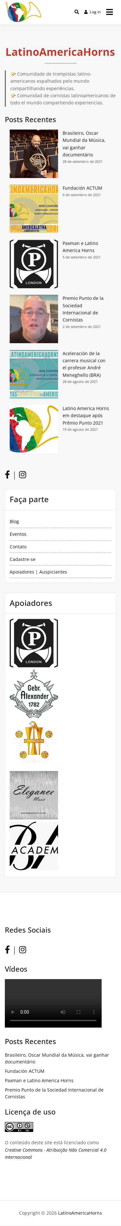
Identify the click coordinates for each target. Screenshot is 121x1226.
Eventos (18, 534)
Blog (14, 521)
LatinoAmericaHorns (80, 1213)
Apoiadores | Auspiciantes (38, 572)
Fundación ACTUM (82, 188)
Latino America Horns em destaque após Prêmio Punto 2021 (86, 415)
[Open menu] (109, 12)
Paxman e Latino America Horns (39, 1080)
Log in (92, 12)
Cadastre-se (22, 559)
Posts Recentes (30, 119)
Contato (18, 547)
